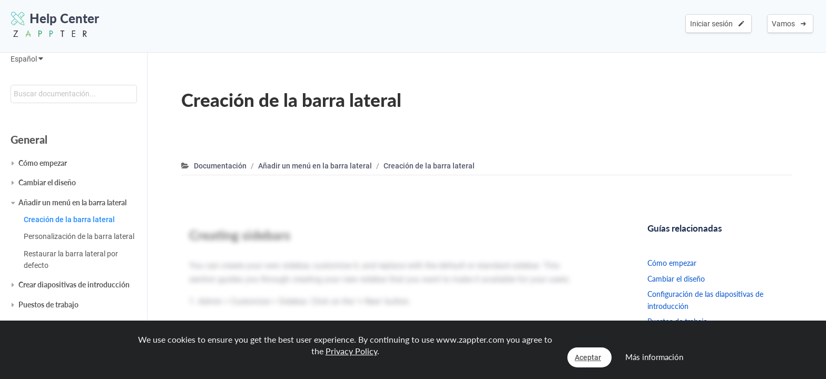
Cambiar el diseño (47, 182)
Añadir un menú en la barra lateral (72, 202)
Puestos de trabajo (48, 304)
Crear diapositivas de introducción (74, 284)
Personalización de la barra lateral (79, 236)
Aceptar (588, 357)
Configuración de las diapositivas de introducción (705, 300)
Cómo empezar (42, 162)
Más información (654, 357)
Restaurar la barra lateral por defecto (71, 260)
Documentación (220, 166)
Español (27, 59)
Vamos (789, 23)
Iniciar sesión (717, 23)
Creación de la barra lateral (69, 219)
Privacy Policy (351, 351)
